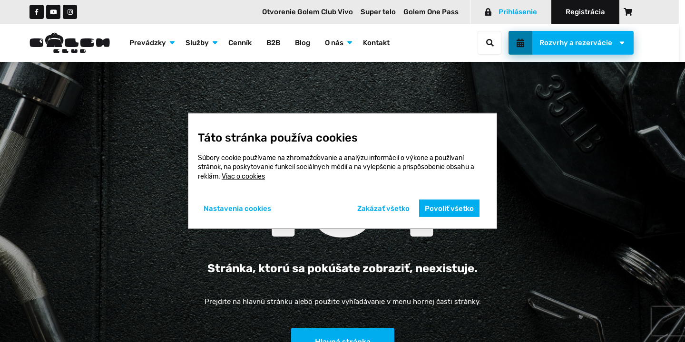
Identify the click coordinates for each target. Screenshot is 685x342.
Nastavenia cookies (237, 208)
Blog (302, 42)
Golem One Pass (431, 12)
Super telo (378, 12)
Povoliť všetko (449, 208)
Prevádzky (147, 42)
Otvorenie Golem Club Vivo (307, 12)
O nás (334, 42)
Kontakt (376, 42)
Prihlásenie (511, 12)
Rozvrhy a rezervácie (575, 42)
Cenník (240, 42)
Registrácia (585, 12)
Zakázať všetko (383, 208)
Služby (197, 42)
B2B (273, 42)
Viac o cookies (243, 176)
